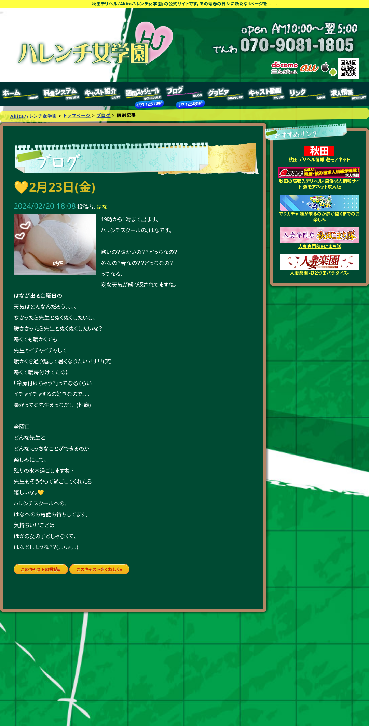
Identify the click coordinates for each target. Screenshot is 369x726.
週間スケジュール (143, 94)
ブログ (184, 94)
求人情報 (348, 94)
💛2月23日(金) (54, 187)
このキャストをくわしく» (99, 569)
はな (101, 206)
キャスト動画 (266, 94)
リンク (307, 94)
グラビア (225, 94)
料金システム (61, 94)
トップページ (20, 94)
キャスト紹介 (102, 94)
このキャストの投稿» (41, 569)
